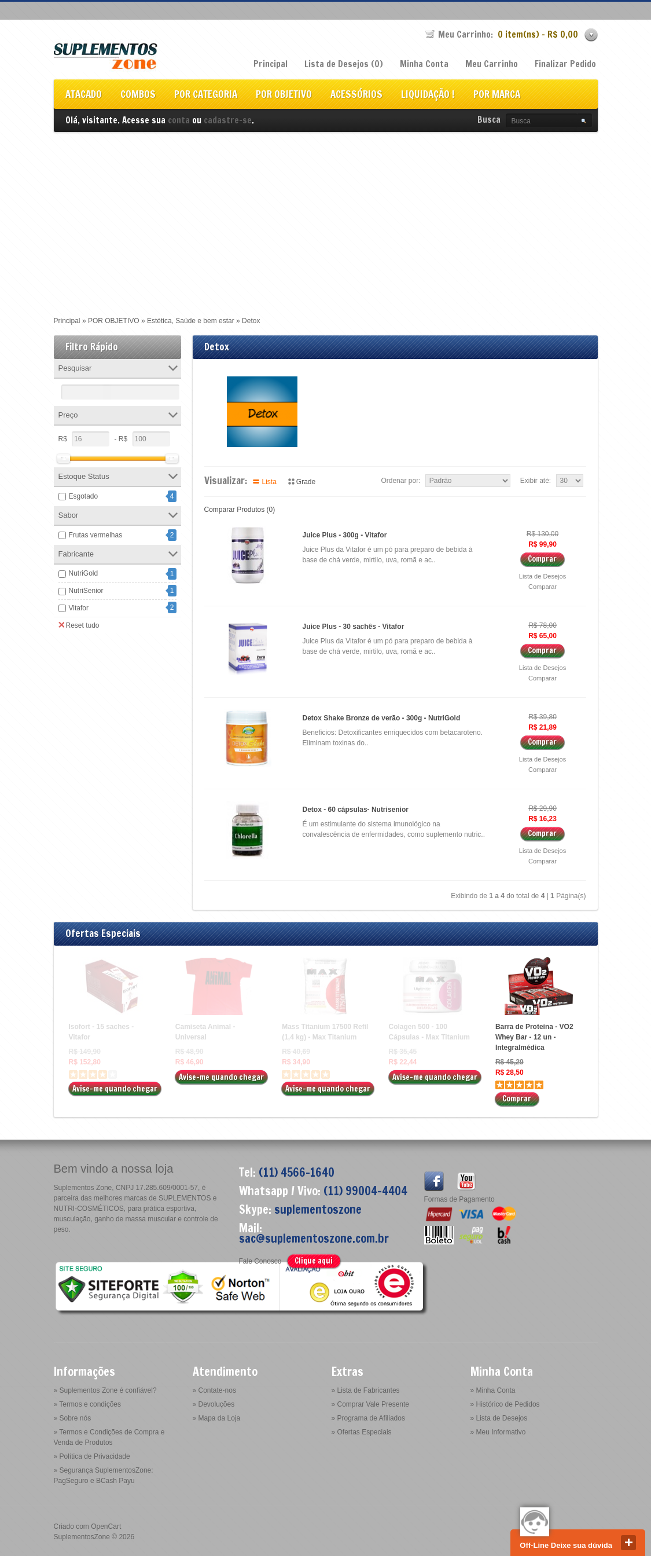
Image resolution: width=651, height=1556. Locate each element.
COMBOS (138, 95)
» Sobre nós (72, 1418)
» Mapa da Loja (217, 1418)
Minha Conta (424, 64)
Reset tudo (79, 624)
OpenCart (106, 1526)
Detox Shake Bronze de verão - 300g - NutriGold (382, 718)
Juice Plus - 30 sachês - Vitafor (353, 627)
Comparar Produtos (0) (239, 510)
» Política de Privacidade (92, 1456)
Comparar (542, 586)
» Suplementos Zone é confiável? (105, 1390)
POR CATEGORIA (205, 95)
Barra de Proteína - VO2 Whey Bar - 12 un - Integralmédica (534, 1037)
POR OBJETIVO (284, 95)
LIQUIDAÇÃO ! (428, 95)
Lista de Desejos (542, 576)
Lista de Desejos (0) (343, 64)
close (628, 1542)
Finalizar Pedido (565, 64)
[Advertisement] (325, 219)
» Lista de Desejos (499, 1418)
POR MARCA (496, 95)
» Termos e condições (88, 1404)
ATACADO (83, 95)
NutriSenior (86, 591)
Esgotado (83, 496)
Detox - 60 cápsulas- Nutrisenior (356, 810)
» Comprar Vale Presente (371, 1404)
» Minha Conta (493, 1390)
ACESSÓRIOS (356, 95)
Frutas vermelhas (96, 535)
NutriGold (83, 573)
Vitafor (79, 608)
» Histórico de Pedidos (505, 1404)
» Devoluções (214, 1404)
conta (179, 120)
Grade (305, 482)
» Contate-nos (214, 1390)
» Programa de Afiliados (368, 1418)
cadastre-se (228, 120)
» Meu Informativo (498, 1432)
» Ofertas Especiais (362, 1432)
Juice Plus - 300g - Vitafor (345, 535)
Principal (270, 64)
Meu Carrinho (491, 64)
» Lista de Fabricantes (366, 1390)
